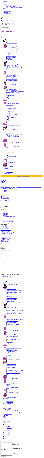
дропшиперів (26, 176)
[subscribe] (6, 247)
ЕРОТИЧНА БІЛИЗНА (6, 230)
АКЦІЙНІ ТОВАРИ (5, 241)
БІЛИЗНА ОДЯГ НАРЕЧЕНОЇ (7, 232)
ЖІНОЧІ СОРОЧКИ (5, 227)
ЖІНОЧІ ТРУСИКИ (5, 234)
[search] (6, 29)
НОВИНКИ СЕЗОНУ (5, 225)
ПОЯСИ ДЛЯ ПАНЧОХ (6, 238)
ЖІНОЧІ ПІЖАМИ (5, 228)
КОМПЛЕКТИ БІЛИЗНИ (6, 233)
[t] (3, 253)
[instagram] (2, 253)
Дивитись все (3, 243)
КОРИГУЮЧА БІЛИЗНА (6, 235)
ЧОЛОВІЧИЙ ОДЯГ (5, 239)
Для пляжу (3, 240)
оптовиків (19, 176)
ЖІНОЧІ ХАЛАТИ (5, 226)
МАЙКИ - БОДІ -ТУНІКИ (6, 237)
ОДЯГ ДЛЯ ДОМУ (5, 231)
